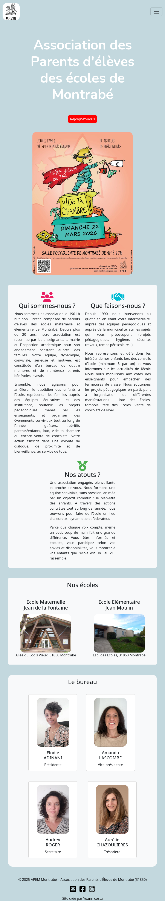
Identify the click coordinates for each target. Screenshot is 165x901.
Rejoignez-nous (82, 119)
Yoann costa (93, 898)
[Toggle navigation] (156, 11)
